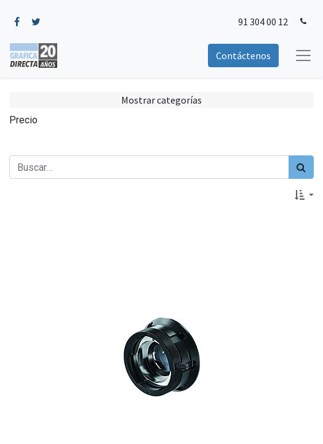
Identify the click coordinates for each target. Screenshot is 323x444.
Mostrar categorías (161, 100)
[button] (304, 195)
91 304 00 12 (263, 21)
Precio (23, 120)
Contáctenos (243, 55)
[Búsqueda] (301, 167)
